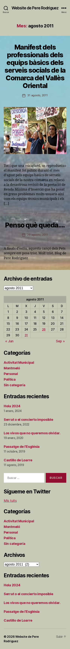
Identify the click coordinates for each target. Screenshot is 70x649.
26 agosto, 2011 (37, 234)
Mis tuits (10, 501)
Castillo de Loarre (18, 460)
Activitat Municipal (19, 362)
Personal (11, 374)
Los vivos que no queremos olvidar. (32, 433)
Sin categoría (14, 385)
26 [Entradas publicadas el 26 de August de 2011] (44, 329)
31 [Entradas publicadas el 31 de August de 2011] (26, 335)
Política (10, 379)
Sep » (60, 341)
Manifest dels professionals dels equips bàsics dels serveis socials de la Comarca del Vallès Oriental (35, 66)
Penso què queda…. (35, 225)
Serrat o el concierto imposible (28, 420)
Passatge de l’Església (22, 447)
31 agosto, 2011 (37, 95)
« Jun (9, 341)
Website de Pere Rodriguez (35, 8)
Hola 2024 (12, 406)
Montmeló (12, 368)
